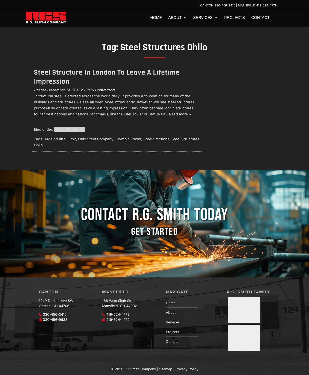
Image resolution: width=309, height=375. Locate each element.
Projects (234, 17)
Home (156, 17)
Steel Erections (156, 139)
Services (205, 17)
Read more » (180, 114)
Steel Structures (70, 129)
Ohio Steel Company (95, 139)
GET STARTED (154, 232)
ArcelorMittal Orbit (60, 139)
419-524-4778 (266, 5)
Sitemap (165, 369)
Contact (260, 17)
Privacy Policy (187, 369)
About (177, 17)
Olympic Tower (128, 139)
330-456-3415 (224, 5)
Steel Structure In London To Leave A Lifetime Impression (107, 77)
